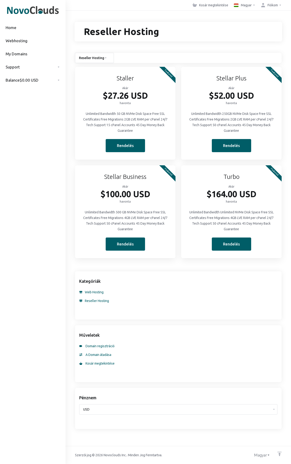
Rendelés (125, 145)
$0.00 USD (33, 80)
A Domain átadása (95, 355)
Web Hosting (91, 292)
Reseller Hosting (94, 301)
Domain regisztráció (97, 346)
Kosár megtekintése (97, 363)
